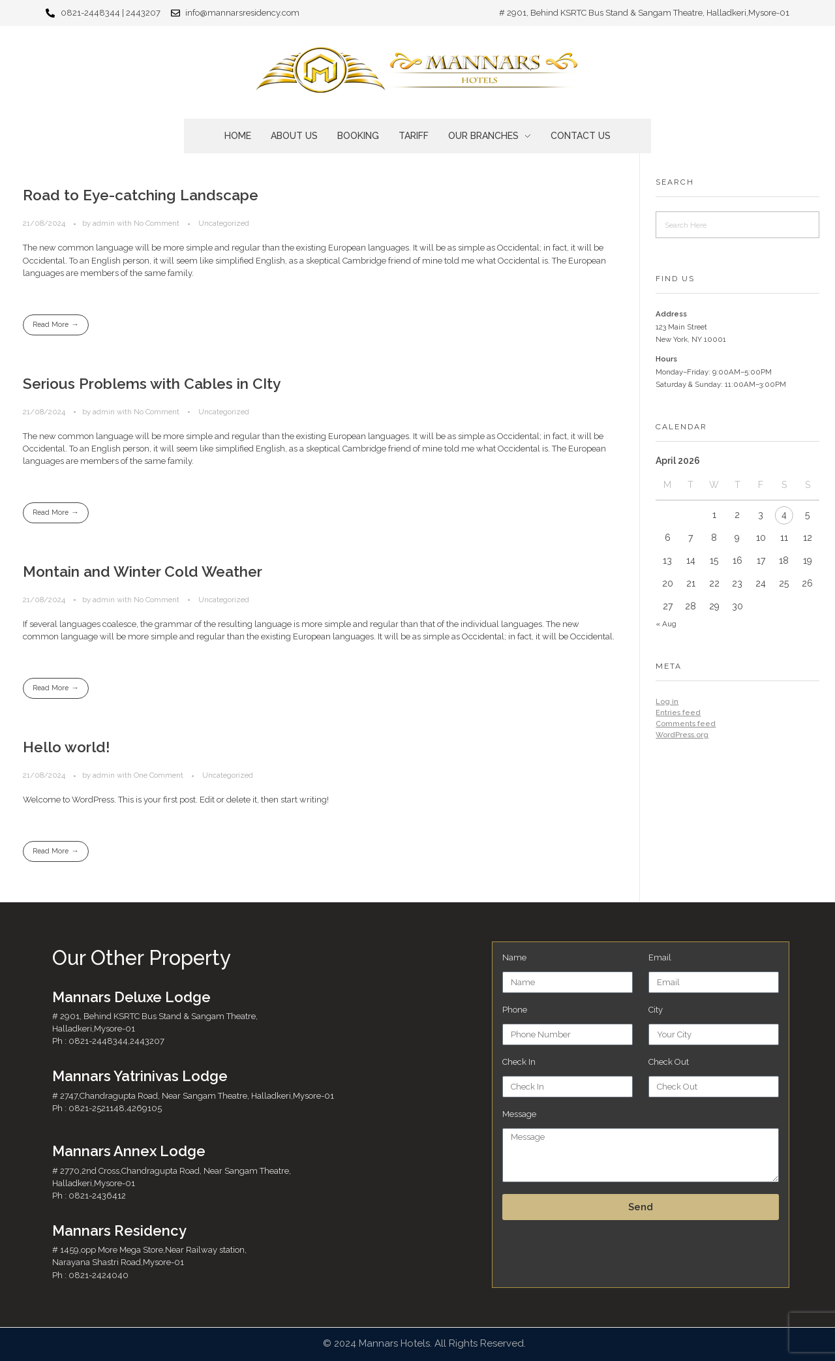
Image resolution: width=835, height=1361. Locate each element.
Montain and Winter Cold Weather (142, 572)
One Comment (158, 777)
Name (514, 957)
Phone (514, 1010)
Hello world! (66, 749)
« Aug (666, 623)
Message (519, 1114)
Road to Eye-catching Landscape (140, 195)
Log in (667, 701)
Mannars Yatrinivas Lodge (140, 1075)
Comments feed (686, 723)
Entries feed (678, 712)
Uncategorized (223, 223)
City (655, 1010)
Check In (519, 1062)
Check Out (668, 1062)
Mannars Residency (119, 1230)
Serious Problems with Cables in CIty (152, 384)
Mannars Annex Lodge (128, 1150)
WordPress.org (682, 734)
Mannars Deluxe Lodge (131, 996)
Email (659, 957)
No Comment (156, 223)
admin (105, 223)
